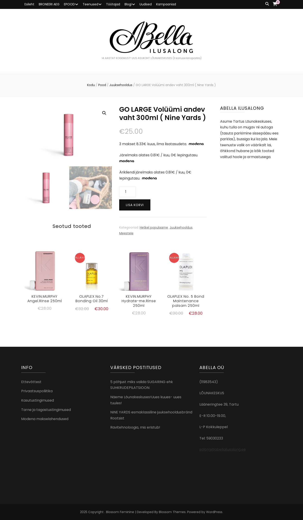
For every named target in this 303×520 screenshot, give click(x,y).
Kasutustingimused (37, 400)
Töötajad (113, 4)
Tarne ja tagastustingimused (46, 409)
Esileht (29, 4)
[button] (104, 113)
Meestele (126, 233)
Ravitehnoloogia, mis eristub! (135, 427)
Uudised (145, 4)
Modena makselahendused (44, 418)
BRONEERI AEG (49, 4)
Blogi (128, 4)
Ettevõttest (31, 381)
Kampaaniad (166, 4)
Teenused (90, 4)
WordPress (214, 512)
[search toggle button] (267, 4)
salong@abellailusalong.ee (222, 449)
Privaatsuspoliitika (37, 391)
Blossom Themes (172, 512)
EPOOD (69, 4)
